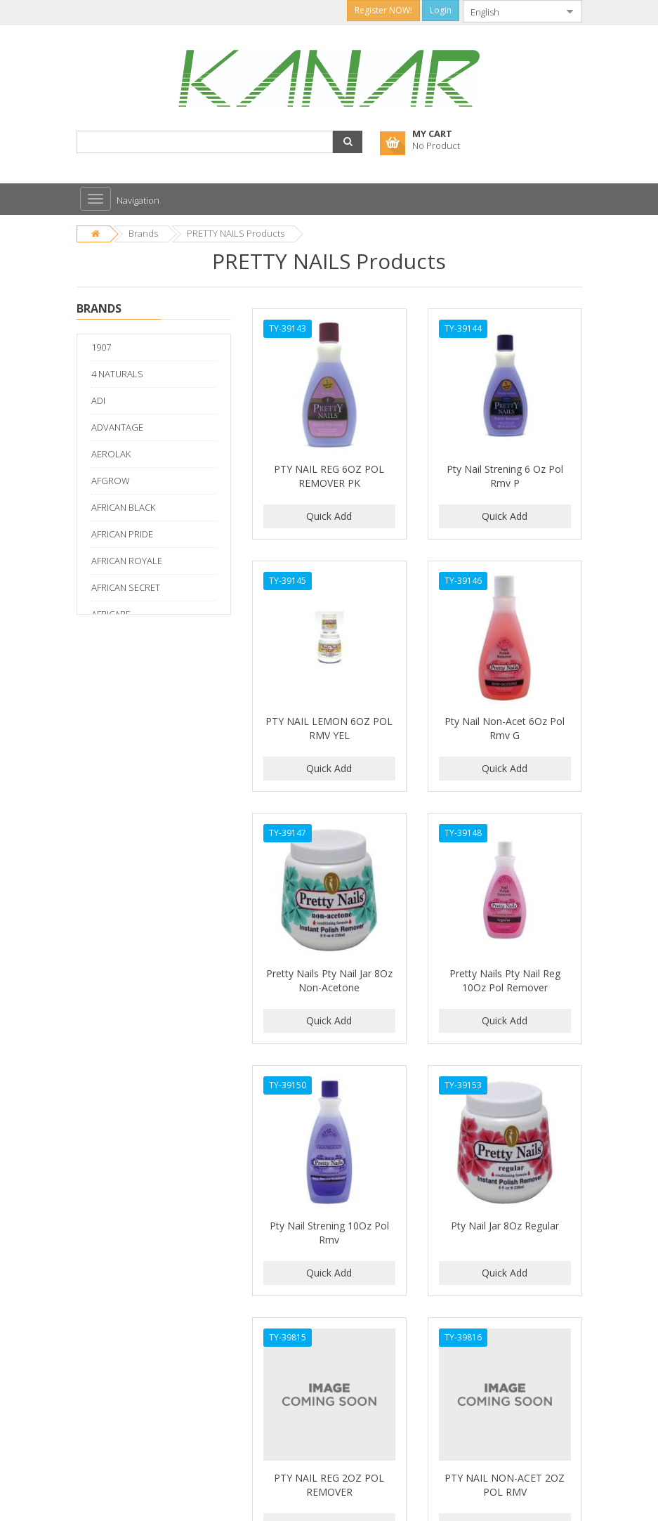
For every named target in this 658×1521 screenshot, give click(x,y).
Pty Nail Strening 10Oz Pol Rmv (329, 1232)
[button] (347, 142)
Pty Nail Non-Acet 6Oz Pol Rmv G (505, 728)
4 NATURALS (117, 373)
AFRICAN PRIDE (122, 534)
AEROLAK (111, 454)
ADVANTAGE (117, 427)
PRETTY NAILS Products (235, 233)
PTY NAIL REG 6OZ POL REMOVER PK (329, 476)
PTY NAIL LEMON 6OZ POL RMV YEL (329, 728)
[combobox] (511, 11)
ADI (98, 400)
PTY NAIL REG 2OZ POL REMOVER (329, 1485)
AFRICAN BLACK (123, 507)
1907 (101, 347)
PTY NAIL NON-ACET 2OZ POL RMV (505, 1485)
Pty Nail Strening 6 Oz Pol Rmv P (505, 476)
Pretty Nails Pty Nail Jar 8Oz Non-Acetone (329, 980)
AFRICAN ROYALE (126, 560)
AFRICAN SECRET (125, 587)
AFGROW (110, 480)
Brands (143, 233)
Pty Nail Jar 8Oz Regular (505, 1225)
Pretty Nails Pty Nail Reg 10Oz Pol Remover (504, 980)
